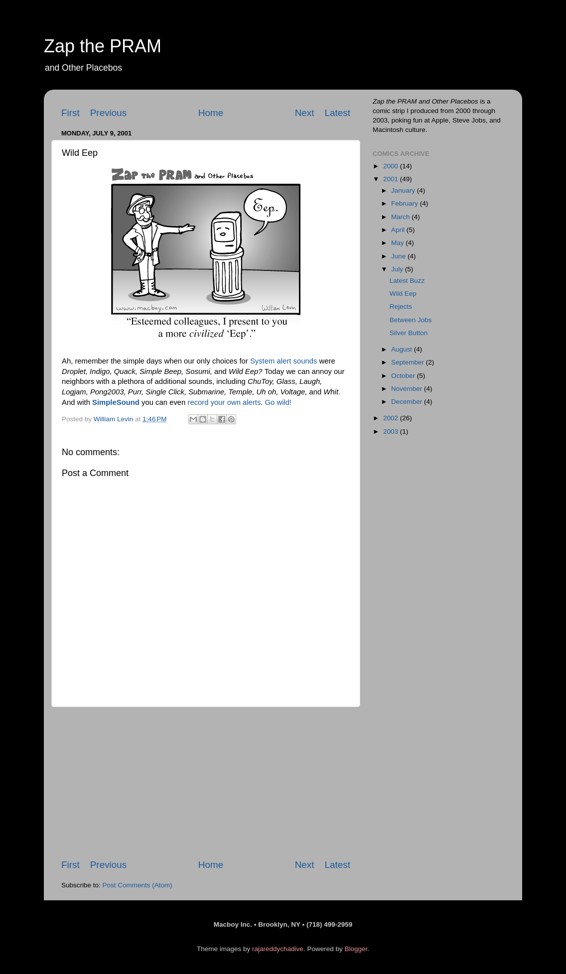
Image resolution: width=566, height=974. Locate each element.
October (404, 375)
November (407, 388)
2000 (391, 166)
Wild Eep (403, 293)
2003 (391, 431)
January (404, 190)
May (398, 242)
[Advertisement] (206, 783)
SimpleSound (116, 402)
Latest (337, 113)
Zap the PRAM (102, 46)
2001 (391, 179)
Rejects (401, 306)
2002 (391, 418)
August (402, 349)
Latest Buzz (407, 280)
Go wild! (278, 402)
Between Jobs (411, 320)
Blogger (355, 949)
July (398, 269)
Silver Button (409, 333)
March (401, 217)
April (399, 230)
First (70, 113)
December (407, 401)
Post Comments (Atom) (137, 885)
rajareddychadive (277, 949)
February (405, 203)
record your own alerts (224, 402)
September (408, 362)
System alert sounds (283, 361)
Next (304, 113)
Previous (108, 113)
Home (210, 113)
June (399, 256)
